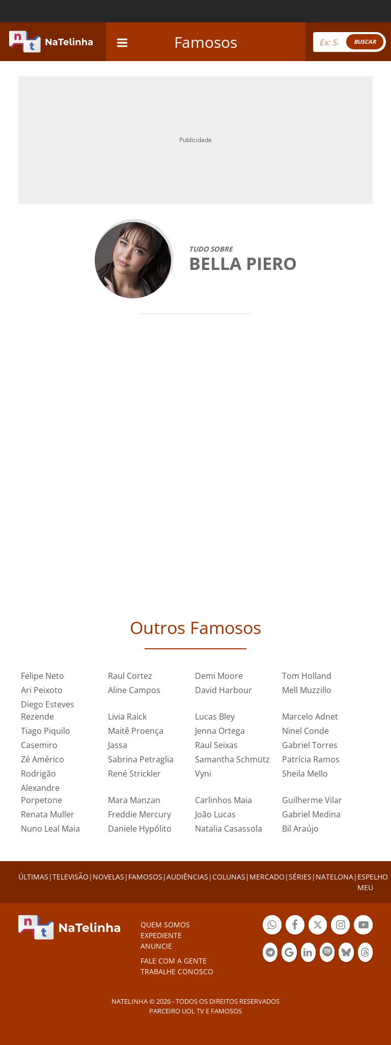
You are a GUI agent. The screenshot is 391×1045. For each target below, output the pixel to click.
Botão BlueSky (346, 953)
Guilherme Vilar (312, 800)
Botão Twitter (318, 926)
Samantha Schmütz (232, 759)
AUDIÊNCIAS (187, 877)
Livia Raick (127, 716)
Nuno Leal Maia (50, 828)
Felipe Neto (42, 675)
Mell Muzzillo (306, 690)
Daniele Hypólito (140, 828)
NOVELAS (108, 877)
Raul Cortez (130, 675)
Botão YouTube (363, 926)
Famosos (205, 42)
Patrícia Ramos (311, 759)
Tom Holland (306, 675)
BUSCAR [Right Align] (365, 41)
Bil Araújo (300, 828)
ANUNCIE (156, 946)
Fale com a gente (174, 961)
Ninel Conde (305, 730)
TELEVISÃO (70, 877)
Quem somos (165, 924)
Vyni (203, 773)
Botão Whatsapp (272, 926)
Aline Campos (134, 690)
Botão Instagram (340, 926)
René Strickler (134, 773)
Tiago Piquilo (45, 730)
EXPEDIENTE (161, 935)
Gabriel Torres (310, 745)
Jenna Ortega (220, 730)
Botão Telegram (270, 953)
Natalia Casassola (228, 828)
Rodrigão (38, 773)
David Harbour (223, 690)
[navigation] (122, 41)
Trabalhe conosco (177, 971)
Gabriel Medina (311, 814)
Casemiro (39, 745)
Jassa (117, 745)
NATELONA (334, 877)
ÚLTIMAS (33, 877)
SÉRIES (300, 877)
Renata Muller (47, 814)
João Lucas (215, 814)
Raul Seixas (216, 745)
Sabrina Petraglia (141, 759)
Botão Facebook (295, 926)
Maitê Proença (135, 730)
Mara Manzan (134, 800)
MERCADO (267, 877)
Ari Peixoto (42, 690)
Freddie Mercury (139, 814)
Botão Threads (365, 953)
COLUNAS (228, 877)
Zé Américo (42, 759)
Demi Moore (219, 675)
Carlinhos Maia (223, 800)
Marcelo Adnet (310, 716)
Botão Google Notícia (289, 953)
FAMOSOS (145, 877)
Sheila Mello (305, 773)
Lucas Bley (215, 716)
